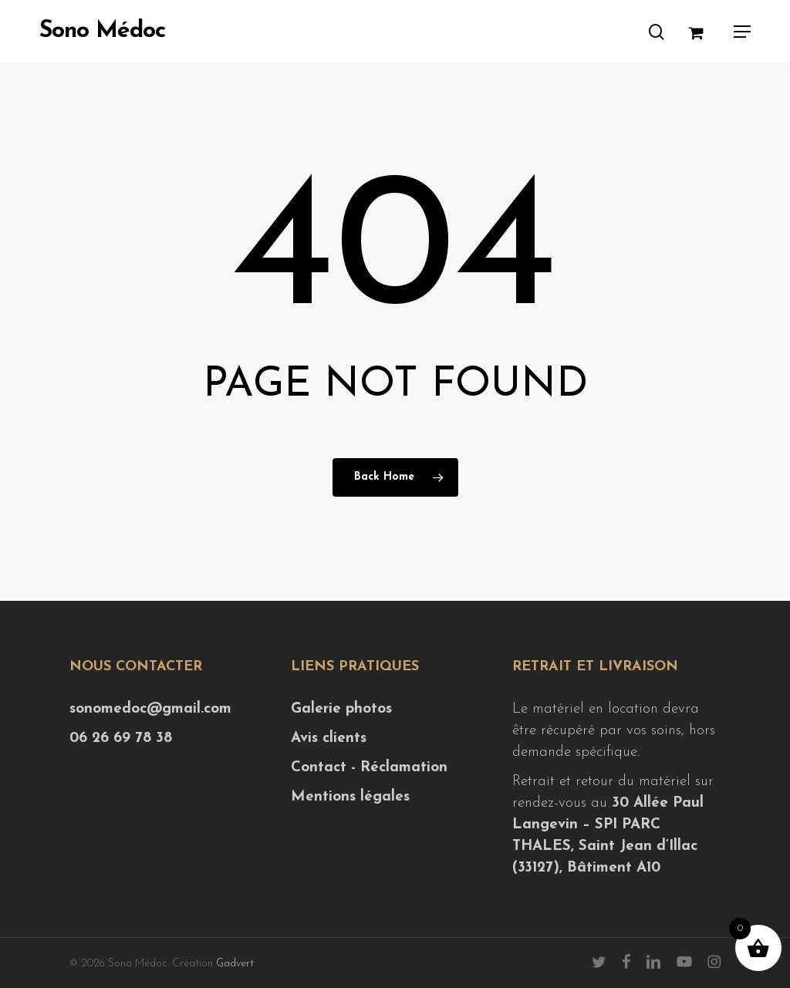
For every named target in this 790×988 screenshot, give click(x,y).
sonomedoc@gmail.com (150, 709)
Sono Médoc (102, 31)
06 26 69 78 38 (120, 738)
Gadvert (235, 963)
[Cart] (703, 31)
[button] (742, 31)
